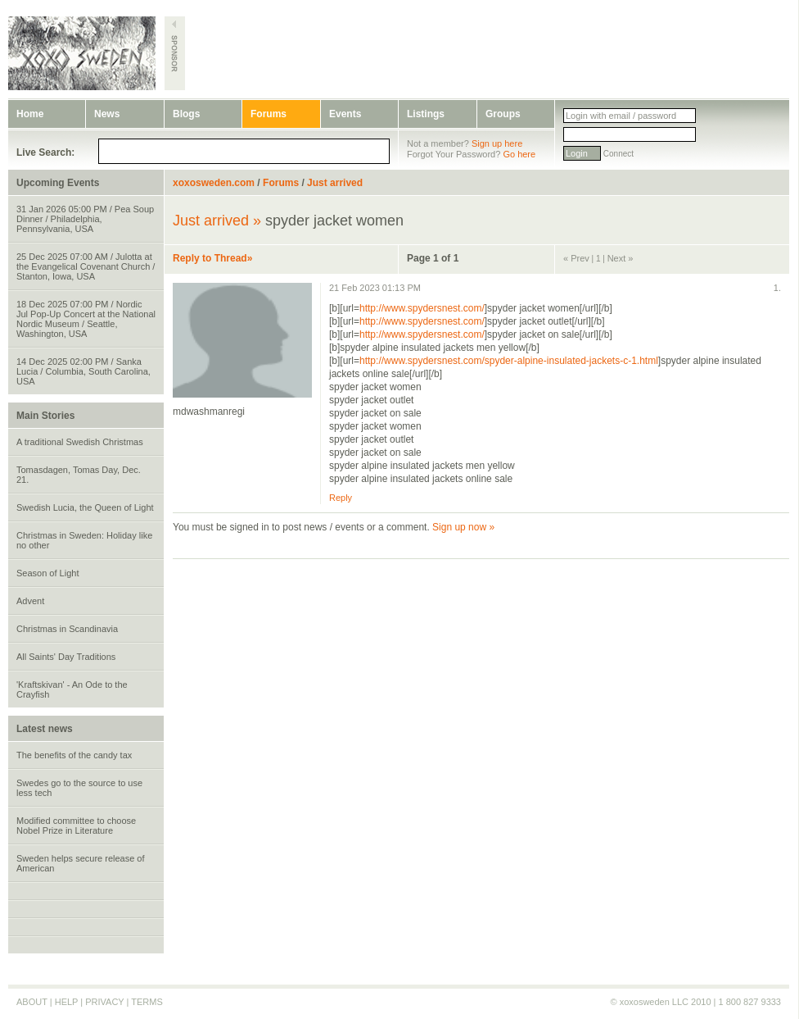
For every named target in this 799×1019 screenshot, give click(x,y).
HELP (67, 1002)
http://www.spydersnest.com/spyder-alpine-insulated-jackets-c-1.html (508, 360)
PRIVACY (104, 1002)
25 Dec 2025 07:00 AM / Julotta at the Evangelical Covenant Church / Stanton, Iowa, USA (85, 266)
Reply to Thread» (212, 258)
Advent (30, 601)
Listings (426, 114)
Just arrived (335, 183)
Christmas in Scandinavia (67, 629)
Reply (340, 498)
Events (345, 114)
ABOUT (31, 1002)
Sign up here (497, 143)
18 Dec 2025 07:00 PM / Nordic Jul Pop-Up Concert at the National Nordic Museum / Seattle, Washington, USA (86, 319)
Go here (519, 154)
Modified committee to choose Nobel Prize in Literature (76, 825)
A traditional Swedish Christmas (79, 442)
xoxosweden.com (214, 183)
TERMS (147, 1002)
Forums (269, 114)
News (107, 114)
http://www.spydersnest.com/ (422, 308)
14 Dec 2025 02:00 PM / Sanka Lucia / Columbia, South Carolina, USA (83, 371)
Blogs (186, 114)
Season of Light (47, 573)
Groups (503, 114)
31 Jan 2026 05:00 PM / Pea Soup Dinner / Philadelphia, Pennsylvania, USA (85, 219)
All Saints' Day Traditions (65, 657)
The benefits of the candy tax (74, 755)
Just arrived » (217, 220)
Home (29, 114)
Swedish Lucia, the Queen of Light (85, 507)
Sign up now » (463, 527)
